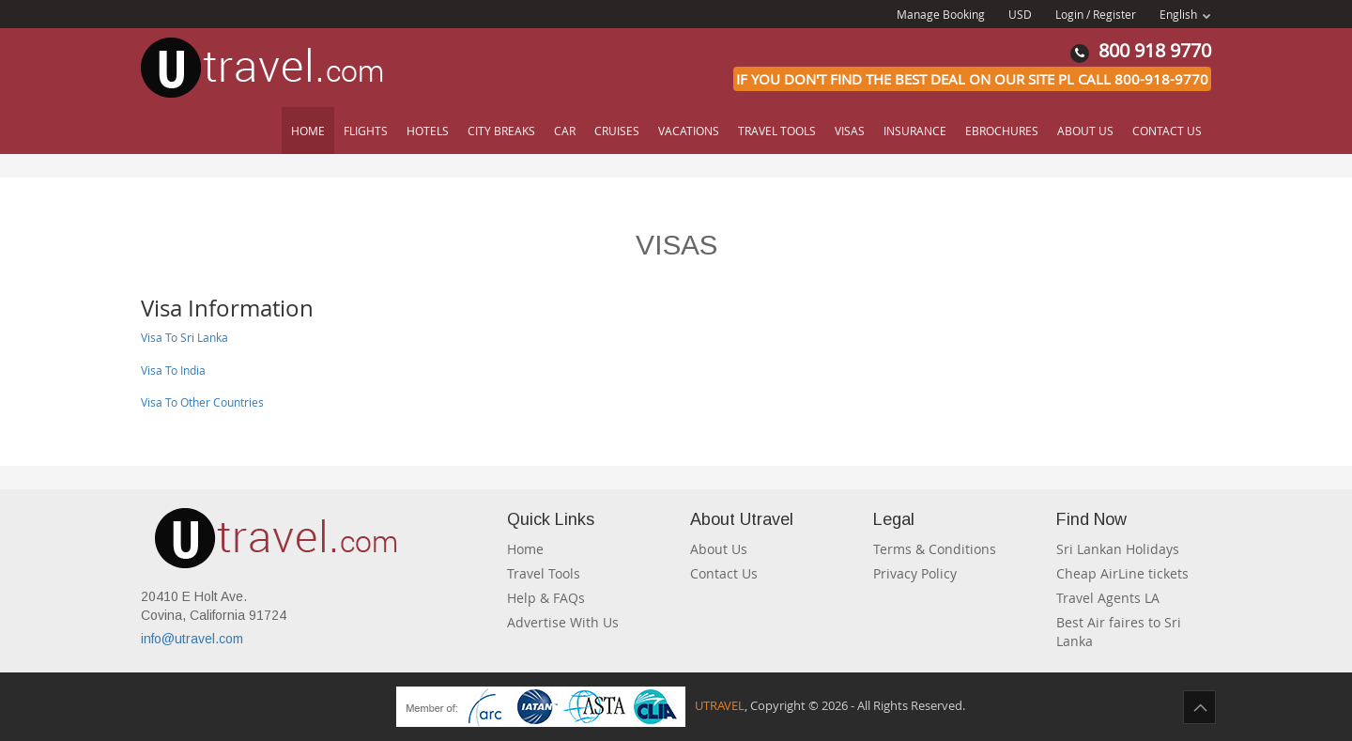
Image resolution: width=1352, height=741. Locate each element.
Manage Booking (941, 14)
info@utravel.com (192, 638)
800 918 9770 (1140, 50)
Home (308, 130)
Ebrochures (1001, 130)
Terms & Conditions (934, 549)
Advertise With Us (563, 622)
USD (1020, 14)
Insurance (914, 130)
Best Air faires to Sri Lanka (1118, 631)
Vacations (688, 130)
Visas (850, 130)
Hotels (428, 130)
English (1185, 14)
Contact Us (1167, 130)
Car (565, 130)
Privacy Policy (915, 573)
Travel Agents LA (1108, 598)
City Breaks (501, 130)
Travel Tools (777, 130)
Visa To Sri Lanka (184, 337)
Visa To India (173, 370)
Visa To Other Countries (202, 401)
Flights (366, 130)
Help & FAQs (546, 598)
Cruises (616, 130)
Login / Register (1095, 14)
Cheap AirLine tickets (1122, 573)
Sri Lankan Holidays (1117, 549)
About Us (1085, 130)
